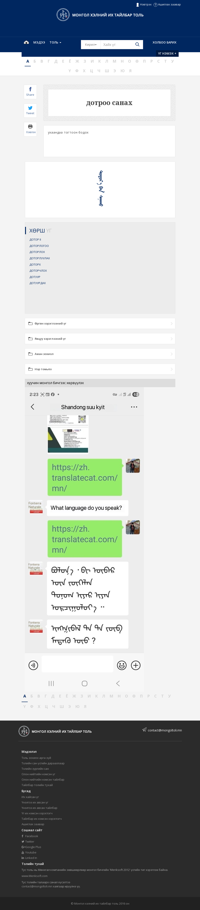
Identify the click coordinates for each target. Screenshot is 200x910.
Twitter (28, 841)
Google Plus (31, 847)
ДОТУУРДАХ (37, 283)
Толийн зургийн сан (35, 769)
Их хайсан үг (30, 797)
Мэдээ (39, 42)
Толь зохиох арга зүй (36, 758)
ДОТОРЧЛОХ (38, 271)
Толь (55, 42)
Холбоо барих (164, 42)
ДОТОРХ (35, 264)
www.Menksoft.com (35, 876)
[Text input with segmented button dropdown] (122, 44)
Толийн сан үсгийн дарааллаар (43, 763)
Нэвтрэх (143, 4)
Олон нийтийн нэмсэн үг (38, 774)
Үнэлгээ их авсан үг (35, 802)
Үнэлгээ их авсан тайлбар (39, 808)
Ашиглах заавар (167, 4)
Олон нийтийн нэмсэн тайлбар (43, 779)
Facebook (30, 836)
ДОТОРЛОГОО (39, 246)
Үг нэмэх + (167, 53)
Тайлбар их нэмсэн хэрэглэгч (42, 819)
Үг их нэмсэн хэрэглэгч (37, 813)
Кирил (93, 44)
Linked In (29, 858)
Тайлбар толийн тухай (37, 785)
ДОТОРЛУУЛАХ (39, 258)
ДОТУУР (34, 277)
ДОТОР (35, 239)
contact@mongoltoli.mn (165, 730)
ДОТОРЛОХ (37, 252)
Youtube (29, 852)
